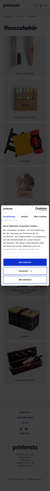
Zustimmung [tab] (9, 216)
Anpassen (25, 271)
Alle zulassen (25, 262)
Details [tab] (24, 216)
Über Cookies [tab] (40, 216)
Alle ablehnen (25, 279)
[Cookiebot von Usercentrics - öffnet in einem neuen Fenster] (35, 209)
